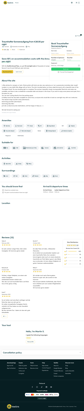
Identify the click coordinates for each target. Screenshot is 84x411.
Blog (66, 368)
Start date (54, 51)
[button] (71, 2)
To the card (22, 371)
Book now (65, 69)
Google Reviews (58, 368)
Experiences (45, 370)
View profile (30, 341)
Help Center (45, 365)
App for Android (11, 368)
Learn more (19, 72)
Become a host (34, 368)
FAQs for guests (23, 365)
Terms (67, 406)
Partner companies (59, 376)
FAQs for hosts (34, 365)
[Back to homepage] (8, 2)
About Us (56, 365)
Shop (66, 365)
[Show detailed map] (42, 218)
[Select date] (58, 53)
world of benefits (69, 371)
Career (55, 373)
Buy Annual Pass (7, 72)
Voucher (70, 58)
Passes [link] (16, 2)
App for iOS (10, 365)
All (5, 316)
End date (69, 51)
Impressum (71, 406)
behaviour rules (23, 368)
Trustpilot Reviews (58, 371)
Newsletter (68, 373)
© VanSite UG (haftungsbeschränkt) (55, 406)
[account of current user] (77, 2)
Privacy (64, 406)
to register (21, 373)
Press (75, 406)
